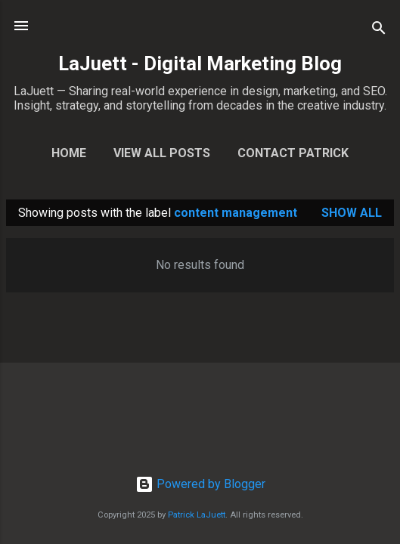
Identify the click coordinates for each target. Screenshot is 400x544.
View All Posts (161, 153)
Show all (351, 213)
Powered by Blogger (200, 484)
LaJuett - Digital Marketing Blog (200, 63)
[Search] (379, 31)
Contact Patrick (293, 153)
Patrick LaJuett (196, 515)
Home (68, 153)
